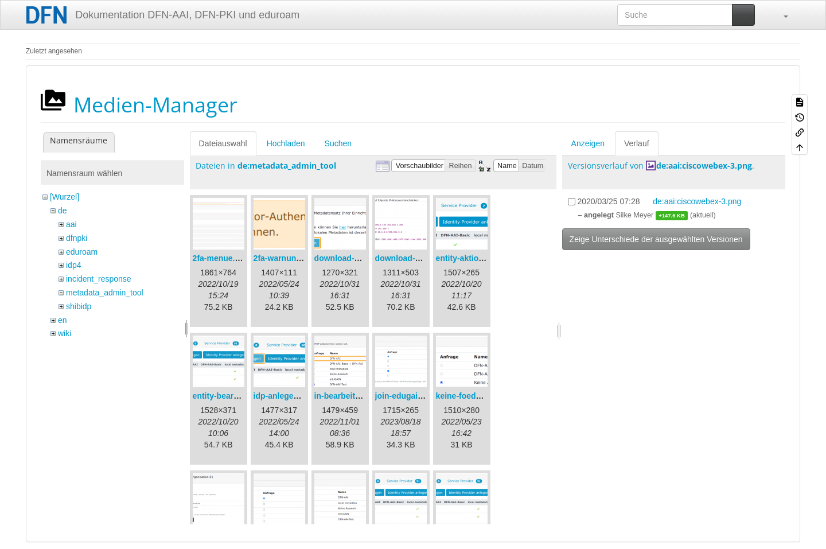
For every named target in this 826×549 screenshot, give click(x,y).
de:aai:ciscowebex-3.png (704, 165)
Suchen (338, 143)
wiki (64, 333)
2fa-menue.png (221, 258)
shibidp (78, 306)
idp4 (73, 265)
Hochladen (286, 143)
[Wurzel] (64, 196)
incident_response (98, 278)
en (62, 320)
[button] (780, 15)
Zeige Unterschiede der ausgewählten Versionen (656, 239)
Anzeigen (588, 143)
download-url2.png (411, 258)
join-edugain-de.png (413, 395)
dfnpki (76, 238)
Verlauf (636, 143)
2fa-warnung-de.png (292, 258)
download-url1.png (350, 258)
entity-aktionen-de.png (479, 258)
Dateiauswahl (223, 143)
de (62, 210)
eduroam (82, 251)
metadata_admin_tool (104, 292)
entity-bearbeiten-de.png (239, 395)
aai (71, 224)
